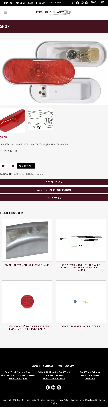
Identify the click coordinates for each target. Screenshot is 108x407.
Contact (9, 2)
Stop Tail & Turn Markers (32, 174)
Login (42, 2)
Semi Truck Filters (90, 375)
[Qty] (8, 165)
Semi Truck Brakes (54, 375)
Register (32, 2)
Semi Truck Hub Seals (54, 378)
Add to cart (26, 166)
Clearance (90, 378)
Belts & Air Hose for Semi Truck (54, 372)
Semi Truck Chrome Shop (18, 372)
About (36, 366)
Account (20, 2)
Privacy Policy (62, 400)
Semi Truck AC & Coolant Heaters (17, 375)
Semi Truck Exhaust (90, 372)
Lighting (17, 174)
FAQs (59, 366)
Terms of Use (77, 400)
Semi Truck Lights (18, 378)
